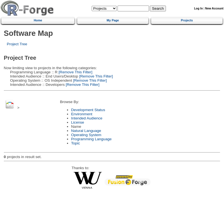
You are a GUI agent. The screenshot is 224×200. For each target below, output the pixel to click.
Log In (198, 8)
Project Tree (17, 44)
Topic (75, 143)
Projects (187, 20)
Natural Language (86, 131)
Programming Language (91, 139)
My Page (113, 20)
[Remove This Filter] (75, 72)
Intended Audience (87, 118)
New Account (214, 8)
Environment (81, 114)
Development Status (88, 110)
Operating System (86, 135)
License (77, 122)
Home (38, 20)
